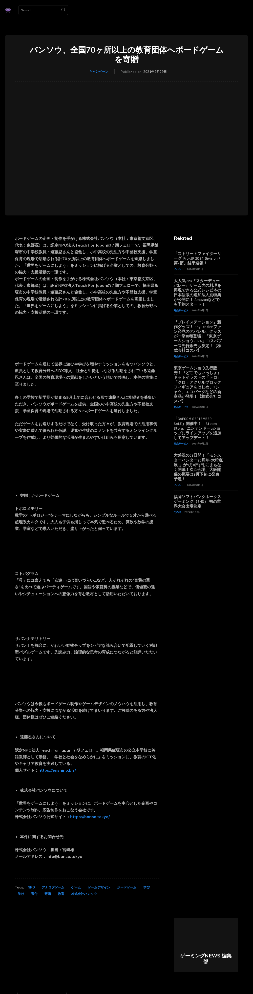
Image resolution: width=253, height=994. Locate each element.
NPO (31, 887)
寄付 (34, 894)
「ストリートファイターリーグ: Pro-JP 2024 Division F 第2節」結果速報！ (197, 258)
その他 (177, 512)
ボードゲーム (126, 887)
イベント (179, 269)
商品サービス (181, 310)
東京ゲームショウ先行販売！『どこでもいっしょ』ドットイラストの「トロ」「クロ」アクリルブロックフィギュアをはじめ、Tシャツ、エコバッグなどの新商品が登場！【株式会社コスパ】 (197, 385)
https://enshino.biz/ (57, 770)
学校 (21, 894)
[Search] (63, 10)
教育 (61, 894)
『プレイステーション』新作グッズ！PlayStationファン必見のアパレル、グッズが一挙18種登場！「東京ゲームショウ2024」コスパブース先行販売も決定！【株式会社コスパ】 (198, 336)
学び (146, 887)
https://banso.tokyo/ (90, 816)
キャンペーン (98, 71)
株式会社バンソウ (84, 894)
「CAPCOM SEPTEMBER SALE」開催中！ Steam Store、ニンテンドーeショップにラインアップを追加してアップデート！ (197, 428)
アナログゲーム (53, 887)
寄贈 (47, 894)
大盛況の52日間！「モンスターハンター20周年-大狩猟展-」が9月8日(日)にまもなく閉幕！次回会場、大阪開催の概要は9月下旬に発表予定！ (198, 467)
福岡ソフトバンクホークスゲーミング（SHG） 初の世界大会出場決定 (197, 501)
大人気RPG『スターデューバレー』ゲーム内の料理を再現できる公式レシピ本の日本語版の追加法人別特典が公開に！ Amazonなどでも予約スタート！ (197, 292)
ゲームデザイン (99, 887)
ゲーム (76, 887)
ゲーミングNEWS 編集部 (206, 959)
